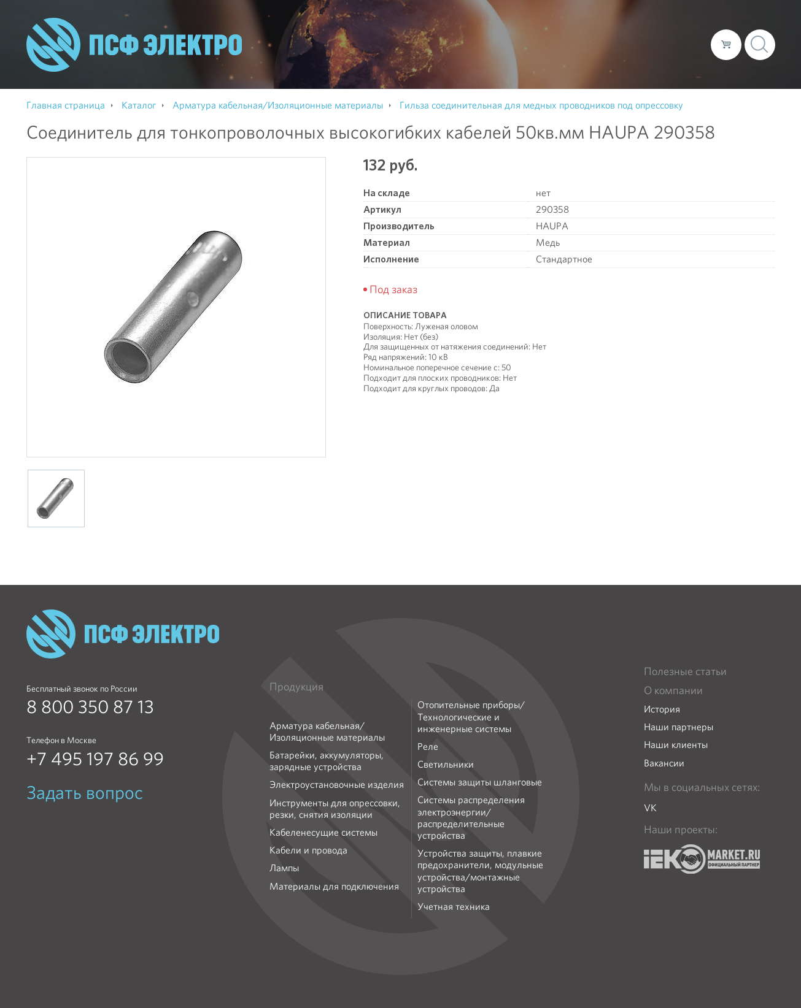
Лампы (284, 868)
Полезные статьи (685, 671)
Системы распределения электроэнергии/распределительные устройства (471, 817)
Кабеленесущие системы (323, 832)
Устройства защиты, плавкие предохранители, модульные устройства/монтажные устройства (480, 871)
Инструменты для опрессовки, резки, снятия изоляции (334, 808)
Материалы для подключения (334, 886)
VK (650, 808)
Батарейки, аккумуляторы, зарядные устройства (326, 761)
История (662, 709)
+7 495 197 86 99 (95, 759)
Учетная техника (453, 906)
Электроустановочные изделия (336, 784)
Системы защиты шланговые (479, 782)
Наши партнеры (678, 727)
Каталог (525, 44)
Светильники (445, 764)
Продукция (296, 686)
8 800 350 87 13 (90, 707)
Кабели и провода (308, 850)
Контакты (678, 44)
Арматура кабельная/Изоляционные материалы (327, 731)
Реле (427, 746)
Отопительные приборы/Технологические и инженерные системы (471, 717)
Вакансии (664, 763)
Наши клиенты (676, 744)
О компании (467, 44)
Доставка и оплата (600, 44)
